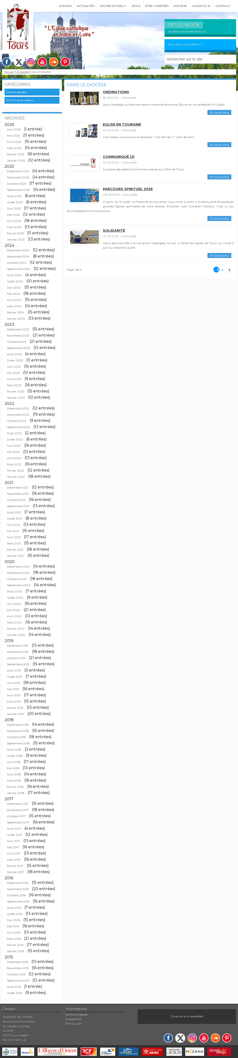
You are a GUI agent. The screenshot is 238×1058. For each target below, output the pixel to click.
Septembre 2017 (18, 822)
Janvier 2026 (16, 160)
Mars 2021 (14, 543)
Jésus (136, 6)
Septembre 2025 (18, 190)
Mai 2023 (13, 373)
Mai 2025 (13, 214)
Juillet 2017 (14, 835)
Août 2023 (14, 354)
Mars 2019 (14, 701)
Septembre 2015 (18, 980)
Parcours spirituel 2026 (128, 189)
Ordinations (116, 92)
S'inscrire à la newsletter (187, 1016)
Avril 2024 (14, 300)
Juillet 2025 (15, 202)
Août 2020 (14, 591)
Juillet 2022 (15, 439)
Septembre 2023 (18, 348)
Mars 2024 (14, 306)
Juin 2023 (14, 366)
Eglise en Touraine (122, 124)
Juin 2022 (14, 445)
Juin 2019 (13, 683)
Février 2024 (15, 312)
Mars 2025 (14, 227)
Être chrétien (157, 6)
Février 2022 (15, 470)
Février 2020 (16, 628)
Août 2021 (14, 512)
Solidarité (114, 230)
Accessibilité (73, 1019)
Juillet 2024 (15, 281)
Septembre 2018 (18, 743)
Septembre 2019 (18, 664)
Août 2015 (14, 986)
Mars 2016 (14, 938)
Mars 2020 (14, 622)
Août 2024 (14, 275)
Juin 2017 (13, 841)
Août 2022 (14, 433)
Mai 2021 (13, 531)
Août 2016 (14, 907)
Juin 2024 (14, 287)
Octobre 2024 (16, 262)
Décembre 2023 (18, 329)
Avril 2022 (14, 458)
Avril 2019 (14, 695)
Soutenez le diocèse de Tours (187, 31)
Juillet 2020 (15, 597)
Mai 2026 (13, 135)
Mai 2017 (13, 847)
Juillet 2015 (14, 993)
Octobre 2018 (16, 737)
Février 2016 (15, 945)
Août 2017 (14, 828)
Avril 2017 (14, 853)
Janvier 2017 (15, 872)
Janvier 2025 (16, 239)
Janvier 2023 (16, 397)
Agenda (65, 6)
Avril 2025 (14, 221)
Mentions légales (76, 1014)
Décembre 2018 (18, 724)
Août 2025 (14, 196)
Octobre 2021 (16, 500)
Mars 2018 (14, 780)
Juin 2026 (14, 129)
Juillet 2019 (14, 676)
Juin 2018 (13, 762)
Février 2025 (15, 233)
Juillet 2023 (15, 360)
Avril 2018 (14, 774)
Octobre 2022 (16, 421)
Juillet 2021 (14, 518)
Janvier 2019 (15, 714)
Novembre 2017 (18, 810)
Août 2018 (14, 749)
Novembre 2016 (18, 889)
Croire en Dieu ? (113, 6)
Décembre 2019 (17, 645)
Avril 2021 (14, 537)
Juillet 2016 (14, 914)
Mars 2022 (14, 464)
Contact (223, 6)
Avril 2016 (14, 932)
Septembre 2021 (18, 506)
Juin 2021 (13, 524)
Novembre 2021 (18, 493)
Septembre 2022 (18, 427)
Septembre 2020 (19, 585)
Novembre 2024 (18, 256)
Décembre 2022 (18, 408)
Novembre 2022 (18, 414)
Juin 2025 (14, 208)
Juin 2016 (13, 920)
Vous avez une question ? (185, 44)
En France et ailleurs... (21, 100)
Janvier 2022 (16, 476)
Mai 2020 (13, 610)
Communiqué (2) (118, 157)
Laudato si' (201, 6)
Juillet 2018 (14, 755)
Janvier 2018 (15, 793)
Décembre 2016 (17, 883)
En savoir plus (219, 112)
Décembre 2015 (17, 962)
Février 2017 (15, 866)
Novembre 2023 (18, 335)
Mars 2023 (14, 385)
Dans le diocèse (16, 92)
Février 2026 (15, 154)
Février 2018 (15, 787)
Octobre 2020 (17, 579)
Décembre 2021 (17, 487)
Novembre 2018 (18, 731)
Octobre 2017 (16, 816)
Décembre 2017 (17, 804)
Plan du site (73, 1024)
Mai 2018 (13, 768)
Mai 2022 (13, 452)
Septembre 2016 (18, 901)
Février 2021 (15, 549)
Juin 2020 (14, 604)
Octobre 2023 (16, 342)
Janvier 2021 (15, 556)
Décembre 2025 (18, 171)
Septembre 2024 (18, 269)
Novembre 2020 (18, 573)
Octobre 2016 (16, 895)
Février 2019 (15, 707)
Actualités (86, 6)
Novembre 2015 (17, 968)
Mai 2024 (13, 293)
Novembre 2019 (18, 652)
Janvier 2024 (16, 318)
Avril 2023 (14, 379)
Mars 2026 (14, 148)
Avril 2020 (14, 616)
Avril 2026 (14, 142)
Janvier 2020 (16, 635)
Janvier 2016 (15, 951)
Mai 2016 (13, 926)
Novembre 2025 (18, 177)
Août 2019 (14, 670)
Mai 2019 (13, 689)
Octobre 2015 (16, 974)
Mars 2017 (14, 859)
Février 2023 (15, 391)
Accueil (9, 72)
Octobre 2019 (16, 658)
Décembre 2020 (18, 566)
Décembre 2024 (18, 250)
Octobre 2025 (16, 183)
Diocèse (180, 6)
